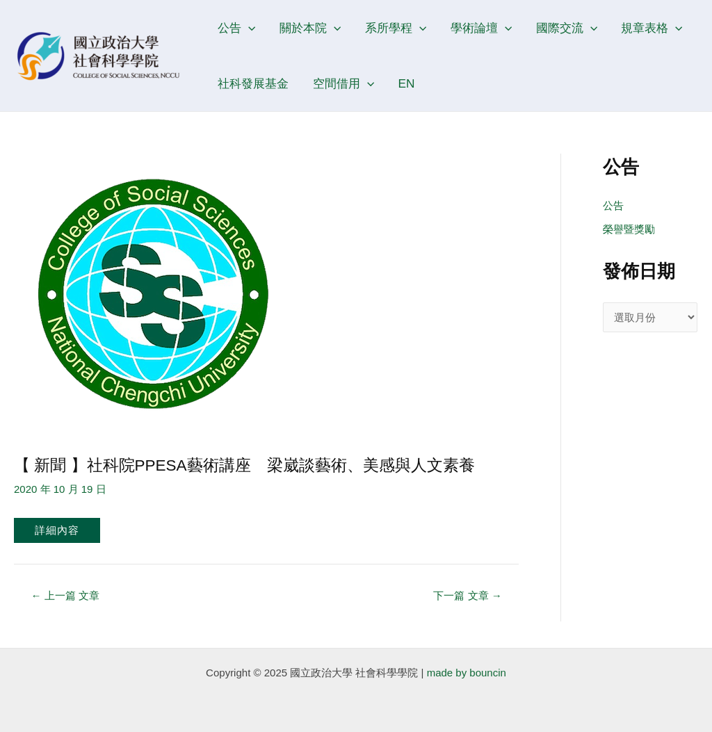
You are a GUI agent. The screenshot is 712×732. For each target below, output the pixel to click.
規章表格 (651, 28)
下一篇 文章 (467, 595)
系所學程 (395, 28)
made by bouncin (466, 672)
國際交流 (566, 28)
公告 (236, 28)
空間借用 (343, 83)
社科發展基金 (253, 83)
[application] (248, 28)
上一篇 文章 (65, 595)
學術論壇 (481, 28)
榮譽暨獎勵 (629, 229)
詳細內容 (57, 530)
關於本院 (310, 28)
